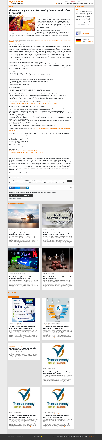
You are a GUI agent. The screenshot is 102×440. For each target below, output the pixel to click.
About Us (91, 3)
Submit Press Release (67, 3)
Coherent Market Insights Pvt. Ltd (15, 324)
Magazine (86, 3)
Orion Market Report (47, 324)
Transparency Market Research (49, 369)
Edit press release (27, 195)
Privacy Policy (61, 436)
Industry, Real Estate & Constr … (54, 229)
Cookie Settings (91, 436)
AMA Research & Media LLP (22, 16)
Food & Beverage (51, 273)
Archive (81, 3)
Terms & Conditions (68, 436)
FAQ (53, 436)
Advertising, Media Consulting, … (20, 273)
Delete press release (15, 195)
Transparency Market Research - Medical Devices (52, 413)
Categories (60, 3)
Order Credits (76, 3)
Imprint (66, 1)
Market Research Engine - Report (15, 346)
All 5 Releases (12, 292)
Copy (69, 180)
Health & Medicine (22, 15)
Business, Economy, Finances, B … (20, 229)
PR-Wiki (62, 1)
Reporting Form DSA (84, 436)
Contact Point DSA (76, 436)
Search (90, 1)
